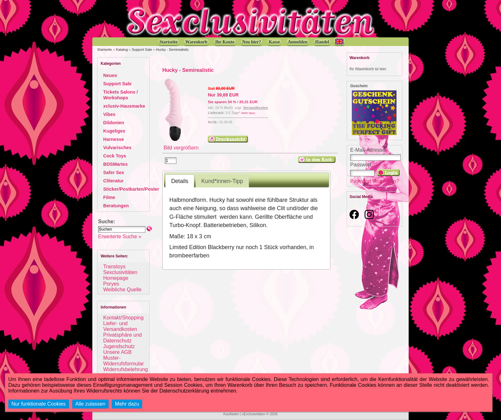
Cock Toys (114, 155)
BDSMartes (115, 164)
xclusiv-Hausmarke (124, 106)
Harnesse (113, 139)
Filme (109, 197)
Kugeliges (114, 131)
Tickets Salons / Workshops (120, 94)
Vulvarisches (117, 147)
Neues (110, 75)
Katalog (122, 49)
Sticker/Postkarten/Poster (131, 189)
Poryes (111, 283)
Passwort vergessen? (374, 181)
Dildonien (113, 122)
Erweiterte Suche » (119, 236)
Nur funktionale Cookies (39, 404)
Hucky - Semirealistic (172, 49)
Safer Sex (113, 172)
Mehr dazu (248, 113)
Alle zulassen (90, 404)
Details (180, 181)
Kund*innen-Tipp (222, 181)
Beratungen (116, 205)
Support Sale (142, 49)
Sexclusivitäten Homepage (120, 275)
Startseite (104, 49)
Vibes (109, 114)
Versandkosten (255, 108)
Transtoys (114, 266)
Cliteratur (113, 180)
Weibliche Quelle (122, 289)
